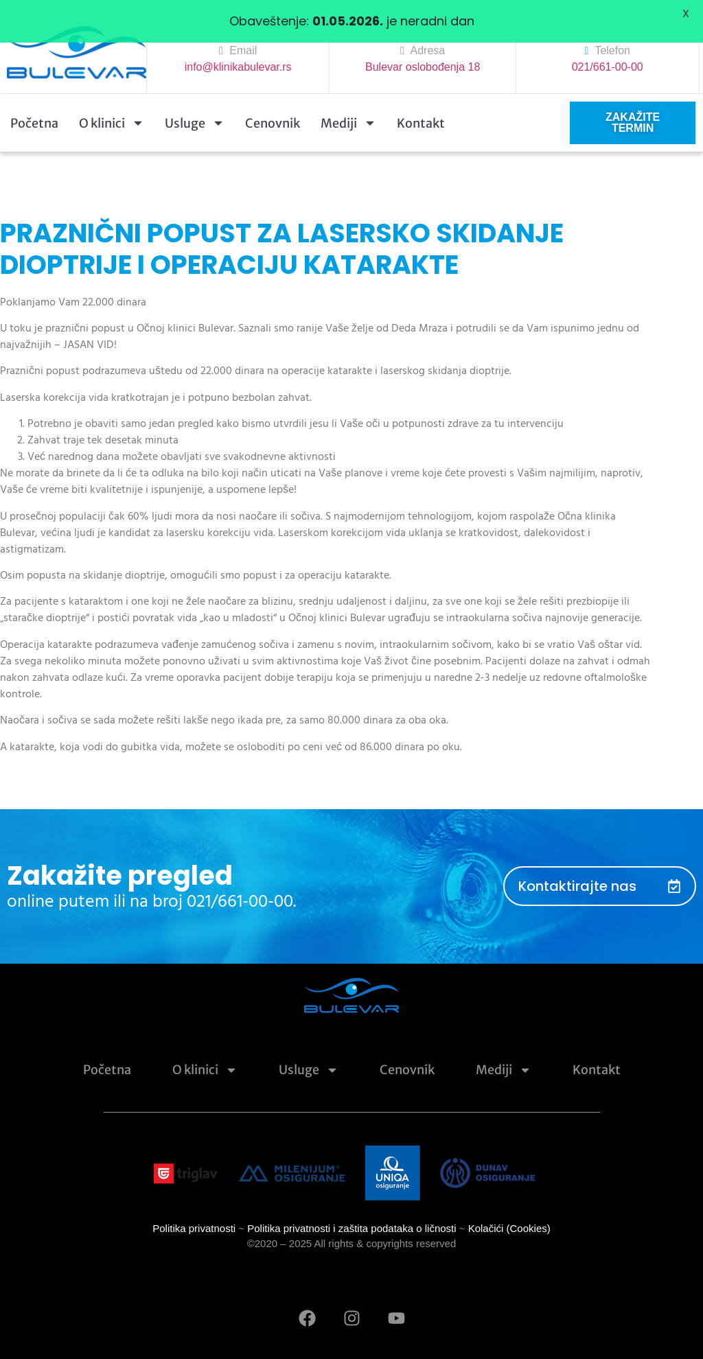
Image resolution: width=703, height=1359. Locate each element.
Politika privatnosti (193, 1210)
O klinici (111, 106)
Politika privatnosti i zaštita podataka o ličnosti (351, 1210)
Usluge (194, 106)
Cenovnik (272, 105)
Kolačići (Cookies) (509, 1210)
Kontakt (421, 105)
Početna (34, 105)
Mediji (348, 106)
